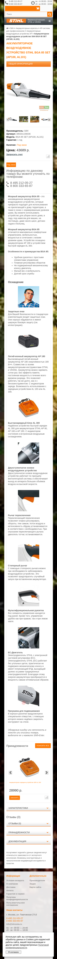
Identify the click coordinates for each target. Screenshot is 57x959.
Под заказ (11, 165)
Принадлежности (19, 832)
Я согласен (13, 952)
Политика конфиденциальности (17, 898)
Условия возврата (15, 880)
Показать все (43, 746)
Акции (33, 884)
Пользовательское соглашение (15, 904)
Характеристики (18, 808)
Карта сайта (35, 887)
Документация (17, 841)
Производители (37, 880)
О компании (12, 884)
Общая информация (21, 64)
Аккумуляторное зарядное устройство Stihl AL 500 (25, 782)
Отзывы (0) (15, 823)
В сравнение (48, 156)
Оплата (10, 890)
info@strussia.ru (14, 924)
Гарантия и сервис (15, 894)
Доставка (11, 887)
